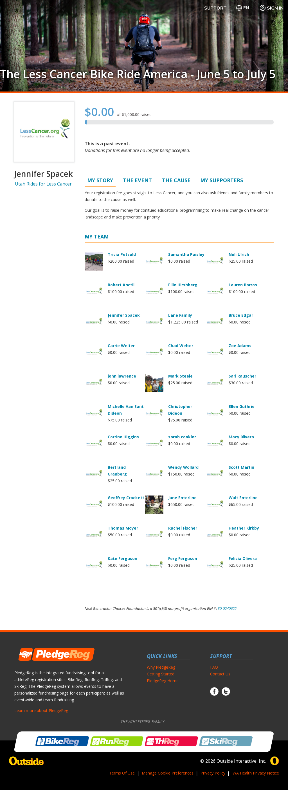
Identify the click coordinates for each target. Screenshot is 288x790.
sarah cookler (182, 436)
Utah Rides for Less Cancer (43, 184)
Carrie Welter (121, 345)
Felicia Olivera (243, 558)
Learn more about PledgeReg (41, 710)
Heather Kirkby (244, 528)
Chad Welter (180, 345)
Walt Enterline (243, 497)
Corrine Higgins (123, 436)
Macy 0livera (241, 436)
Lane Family (180, 315)
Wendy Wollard (183, 467)
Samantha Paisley (186, 254)
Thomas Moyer (123, 528)
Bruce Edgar (241, 315)
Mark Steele (180, 376)
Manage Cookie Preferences (168, 773)
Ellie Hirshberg (182, 284)
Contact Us (220, 674)
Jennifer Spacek (124, 315)
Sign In (271, 8)
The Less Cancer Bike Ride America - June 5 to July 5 (138, 74)
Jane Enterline (182, 497)
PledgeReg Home (163, 680)
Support (215, 8)
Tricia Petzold (122, 254)
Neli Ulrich (239, 254)
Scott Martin (241, 467)
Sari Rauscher (242, 376)
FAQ (214, 667)
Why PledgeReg (161, 667)
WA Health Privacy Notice (256, 773)
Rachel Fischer (182, 528)
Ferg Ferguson (182, 558)
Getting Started (160, 674)
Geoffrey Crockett (126, 497)
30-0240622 (227, 608)
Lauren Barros (243, 284)
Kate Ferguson (122, 558)
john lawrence (122, 376)
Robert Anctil (121, 284)
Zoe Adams (240, 345)
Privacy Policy (213, 773)
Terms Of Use (122, 773)
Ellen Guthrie (242, 406)
